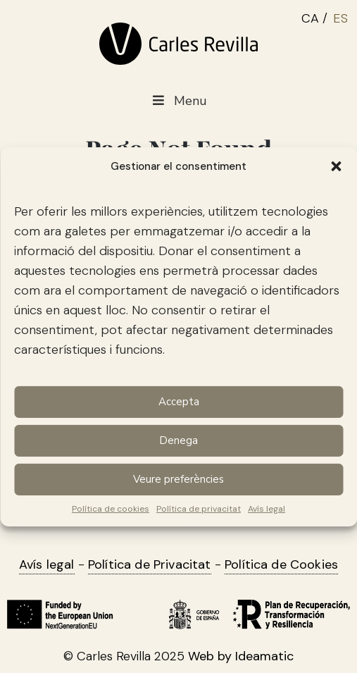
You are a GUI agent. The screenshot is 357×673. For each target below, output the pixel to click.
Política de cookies (110, 508)
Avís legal (266, 508)
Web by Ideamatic (241, 656)
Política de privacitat (198, 508)
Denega (178, 440)
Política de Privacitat (149, 564)
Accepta (178, 402)
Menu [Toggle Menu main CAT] (178, 101)
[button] (336, 166)
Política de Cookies (281, 564)
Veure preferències (178, 479)
